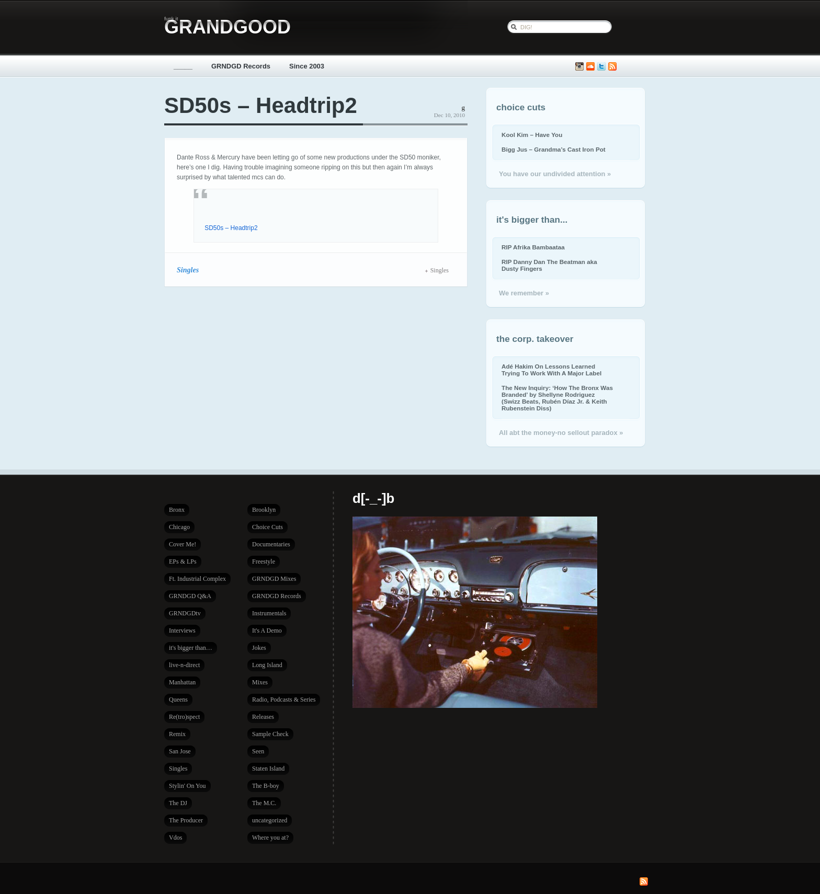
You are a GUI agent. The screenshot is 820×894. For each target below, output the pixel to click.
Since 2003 (306, 66)
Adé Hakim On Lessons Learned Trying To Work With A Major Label (551, 369)
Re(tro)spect (184, 716)
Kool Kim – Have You (532, 134)
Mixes (260, 682)
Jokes (259, 647)
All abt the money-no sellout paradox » (561, 433)
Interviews (182, 630)
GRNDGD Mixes (274, 578)
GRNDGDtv (185, 613)
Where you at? (270, 837)
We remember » (524, 293)
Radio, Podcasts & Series (283, 699)
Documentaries (271, 544)
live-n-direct (184, 665)
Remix (177, 734)
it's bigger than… (190, 647)
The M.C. (264, 803)
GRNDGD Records (240, 66)
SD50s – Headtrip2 (260, 105)
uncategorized (269, 820)
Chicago (179, 527)
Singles (188, 270)
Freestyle (263, 561)
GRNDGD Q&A (190, 596)
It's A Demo (267, 630)
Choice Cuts (267, 527)
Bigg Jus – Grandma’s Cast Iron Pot (554, 149)
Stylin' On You (187, 785)
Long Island (267, 665)
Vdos (175, 837)
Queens (178, 699)
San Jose (180, 751)
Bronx (177, 509)
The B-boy (265, 785)
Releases (263, 716)
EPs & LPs (183, 561)
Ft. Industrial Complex (197, 578)
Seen (258, 751)
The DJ (178, 803)
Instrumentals (269, 613)
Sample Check (270, 734)
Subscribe (612, 66)
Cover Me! (182, 544)
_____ (183, 66)
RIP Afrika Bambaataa (533, 247)
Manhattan (182, 682)
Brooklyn (264, 509)
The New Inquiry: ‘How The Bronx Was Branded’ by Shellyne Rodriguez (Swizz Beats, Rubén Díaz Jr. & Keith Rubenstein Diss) (557, 397)
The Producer (186, 820)
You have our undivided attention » (555, 174)
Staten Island (268, 768)
